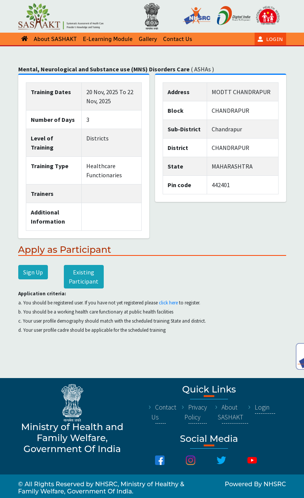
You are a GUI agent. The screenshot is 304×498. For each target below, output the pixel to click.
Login (262, 407)
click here (168, 302)
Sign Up (33, 272)
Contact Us (163, 412)
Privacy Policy (195, 412)
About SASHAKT (230, 412)
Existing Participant (83, 276)
